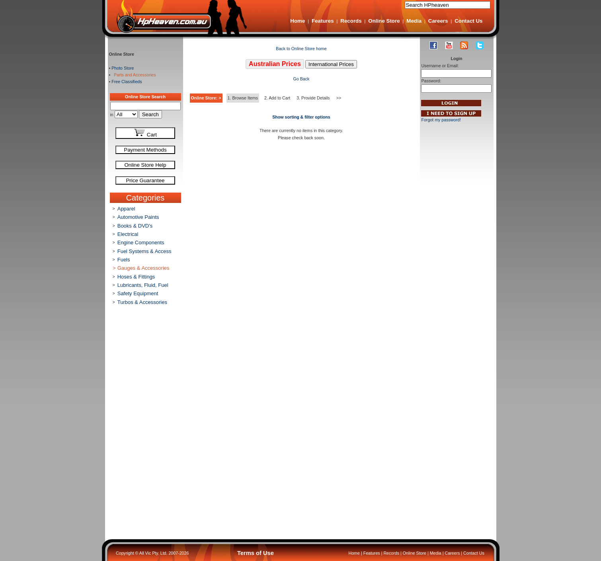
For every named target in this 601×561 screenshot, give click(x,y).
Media (413, 21)
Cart (145, 133)
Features (323, 21)
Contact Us (468, 21)
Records (350, 21)
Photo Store (122, 68)
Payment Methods (145, 150)
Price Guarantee (145, 180)
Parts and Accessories (133, 74)
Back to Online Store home (301, 48)
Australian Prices (275, 63)
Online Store (384, 21)
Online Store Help (145, 165)
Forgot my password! (441, 119)
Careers (438, 21)
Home (297, 21)
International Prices (331, 64)
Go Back (301, 78)
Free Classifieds (126, 81)
